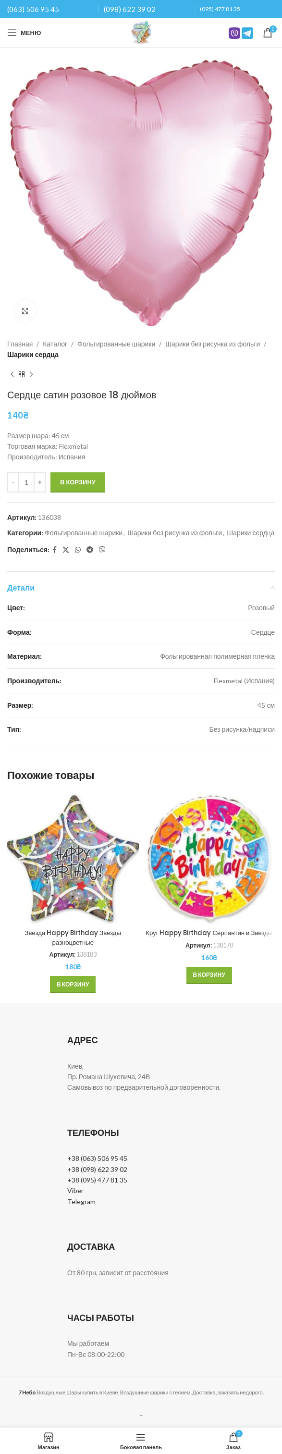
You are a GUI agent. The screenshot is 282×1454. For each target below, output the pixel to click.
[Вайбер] (102, 549)
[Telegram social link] (90, 549)
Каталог (55, 344)
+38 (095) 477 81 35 (97, 1180)
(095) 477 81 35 (220, 8)
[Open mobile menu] (24, 32)
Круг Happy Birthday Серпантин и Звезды (209, 937)
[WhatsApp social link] (78, 549)
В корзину (78, 482)
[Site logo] (141, 32)
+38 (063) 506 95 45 (97, 1158)
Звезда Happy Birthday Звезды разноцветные (73, 937)
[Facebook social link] (54, 549)
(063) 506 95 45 (33, 9)
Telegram (81, 1201)
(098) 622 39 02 (130, 9)
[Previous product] (12, 375)
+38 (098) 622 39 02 (97, 1169)
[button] (73, 984)
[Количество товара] (26, 482)
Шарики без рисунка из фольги (212, 344)
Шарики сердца (33, 354)
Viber (75, 1190)
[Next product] (31, 375)
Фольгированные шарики (116, 344)
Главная (20, 344)
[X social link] (66, 549)
